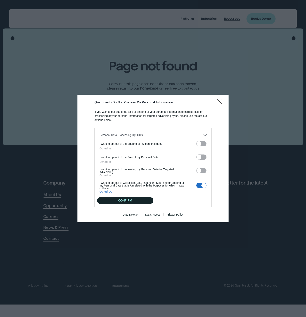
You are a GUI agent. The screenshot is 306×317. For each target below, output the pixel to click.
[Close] (220, 100)
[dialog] (153, 159)
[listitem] (153, 133)
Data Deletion (131, 216)
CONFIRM (126, 200)
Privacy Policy (174, 216)
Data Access (152, 216)
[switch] (201, 141)
